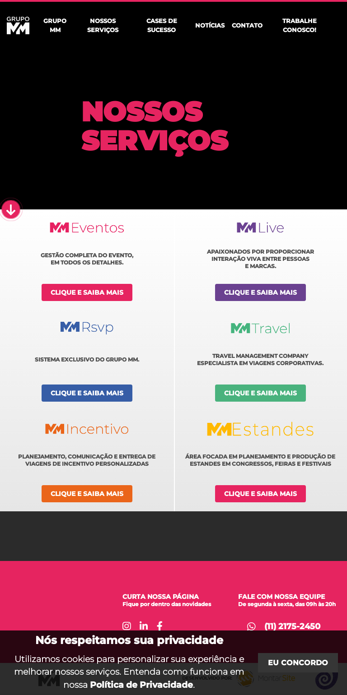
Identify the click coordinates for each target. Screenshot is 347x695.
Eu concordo (298, 662)
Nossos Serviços (102, 25)
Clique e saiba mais (87, 292)
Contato (247, 25)
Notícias (210, 25)
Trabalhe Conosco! (299, 25)
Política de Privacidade (141, 684)
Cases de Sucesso (161, 25)
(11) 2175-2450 (292, 626)
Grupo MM (54, 25)
